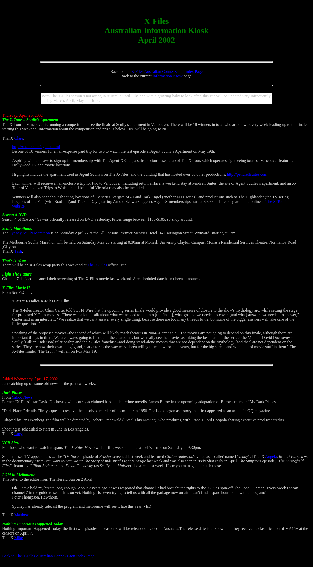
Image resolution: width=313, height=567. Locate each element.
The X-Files (97, 265)
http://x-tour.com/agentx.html (36, 147)
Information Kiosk (168, 76)
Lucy (18, 434)
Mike (18, 538)
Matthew (21, 515)
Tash (18, 251)
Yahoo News (22, 397)
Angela (271, 456)
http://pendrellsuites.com (247, 174)
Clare (18, 138)
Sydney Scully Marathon (29, 233)
